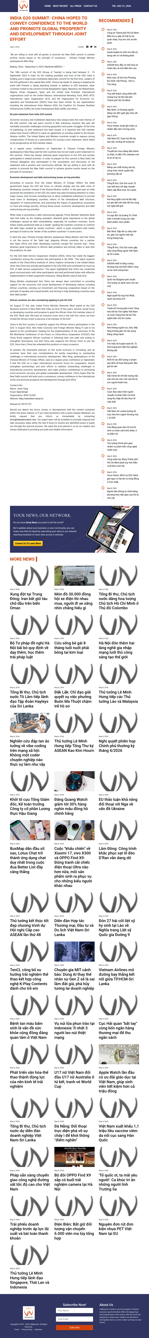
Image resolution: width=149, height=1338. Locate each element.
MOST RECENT (60, 6)
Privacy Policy (27, 1329)
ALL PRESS (75, 6)
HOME (48, 6)
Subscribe (74, 1327)
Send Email (22, 392)
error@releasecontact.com (23, 419)
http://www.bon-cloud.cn (31, 398)
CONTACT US (90, 6)
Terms (16, 1329)
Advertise (38, 1329)
